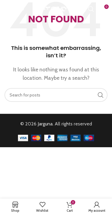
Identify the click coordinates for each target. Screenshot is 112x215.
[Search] (91, 9)
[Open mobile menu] (14, 9)
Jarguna (45, 124)
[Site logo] (56, 8)
